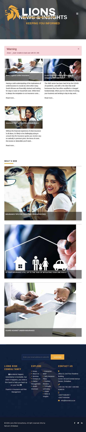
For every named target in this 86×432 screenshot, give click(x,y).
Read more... (10, 98)
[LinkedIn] (82, 423)
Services (36, 376)
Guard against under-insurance (17, 75)
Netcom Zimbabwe (11, 426)
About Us (36, 374)
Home (35, 371)
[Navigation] (77, 13)
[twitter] (78, 423)
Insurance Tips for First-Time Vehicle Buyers (22, 123)
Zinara (46, 391)
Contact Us (36, 379)
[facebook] (74, 423)
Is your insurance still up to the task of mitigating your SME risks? (36, 272)
